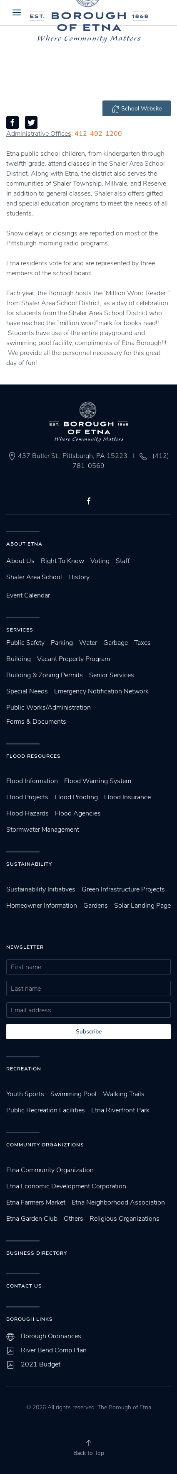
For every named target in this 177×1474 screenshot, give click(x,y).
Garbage (115, 642)
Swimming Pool (73, 1094)
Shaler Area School (34, 577)
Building (18, 659)
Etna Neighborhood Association (118, 1202)
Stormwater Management (42, 829)
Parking (62, 642)
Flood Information (32, 781)
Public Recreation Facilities (45, 1110)
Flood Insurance (127, 797)
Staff (123, 561)
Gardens (95, 905)
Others (73, 1218)
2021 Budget (40, 1364)
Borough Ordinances (51, 1336)
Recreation (23, 1068)
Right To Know (62, 561)
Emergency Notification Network (101, 691)
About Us (20, 561)
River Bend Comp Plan (54, 1350)
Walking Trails (124, 1094)
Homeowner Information (41, 905)
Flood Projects (27, 797)
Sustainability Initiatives (40, 889)
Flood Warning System (97, 781)
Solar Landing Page (142, 905)
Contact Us (24, 1286)
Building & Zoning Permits (44, 675)
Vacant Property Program (73, 659)
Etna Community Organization (50, 1170)
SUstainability (29, 864)
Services (19, 630)
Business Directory (36, 1253)
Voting (100, 561)
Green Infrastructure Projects (123, 889)
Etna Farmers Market (35, 1202)
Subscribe (89, 1032)
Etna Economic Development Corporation (66, 1186)
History (79, 577)
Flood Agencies (78, 813)
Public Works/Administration (48, 707)
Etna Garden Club (31, 1218)
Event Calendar (28, 595)
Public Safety (25, 642)
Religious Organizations (125, 1218)
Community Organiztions (45, 1144)
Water (88, 642)
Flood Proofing (76, 797)
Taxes (142, 642)
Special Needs (27, 691)
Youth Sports (25, 1094)
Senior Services (111, 675)
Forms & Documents (36, 721)
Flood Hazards (27, 813)
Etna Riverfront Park (120, 1110)
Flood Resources (33, 756)
